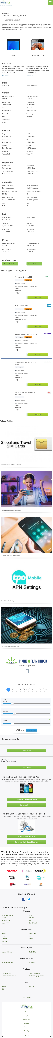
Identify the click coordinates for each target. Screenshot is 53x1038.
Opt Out (26, 1035)
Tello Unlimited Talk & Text (23, 305)
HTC (3, 936)
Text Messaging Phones (36, 976)
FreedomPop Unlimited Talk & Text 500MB (26, 363)
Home (26, 1012)
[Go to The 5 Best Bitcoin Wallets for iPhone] (26, 625)
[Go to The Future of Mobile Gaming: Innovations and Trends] (26, 489)
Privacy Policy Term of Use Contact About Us (26, 1021)
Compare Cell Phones (6, 6)
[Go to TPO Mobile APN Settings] (26, 580)
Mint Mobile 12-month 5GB (23, 277)
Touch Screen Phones (9, 976)
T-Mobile (32, 918)
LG (30, 936)
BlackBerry (32, 933)
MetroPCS (5, 923)
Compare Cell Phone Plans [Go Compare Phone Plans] (26, 799)
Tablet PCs (32, 952)
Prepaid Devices (34, 973)
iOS (3, 989)
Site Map (26, 1031)
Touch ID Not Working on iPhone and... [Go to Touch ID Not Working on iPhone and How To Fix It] (11, 555)
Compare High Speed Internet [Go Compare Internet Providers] (26, 842)
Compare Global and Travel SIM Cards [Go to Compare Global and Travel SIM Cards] (11, 464)
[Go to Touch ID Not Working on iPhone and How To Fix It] (26, 535)
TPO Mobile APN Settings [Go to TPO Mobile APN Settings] (7, 601)
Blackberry (32, 986)
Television (32, 962)
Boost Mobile (33, 923)
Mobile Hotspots (7, 952)
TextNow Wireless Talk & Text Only (26, 334)
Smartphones (6, 973)
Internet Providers (7, 962)
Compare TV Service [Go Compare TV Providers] (26, 836)
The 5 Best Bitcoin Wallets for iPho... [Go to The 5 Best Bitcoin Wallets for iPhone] (10, 646)
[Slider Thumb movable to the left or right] (12, 704)
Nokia (31, 939)
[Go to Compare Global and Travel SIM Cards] (26, 444)
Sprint (4, 918)
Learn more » (6, 76)
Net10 (31, 920)
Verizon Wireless (7, 915)
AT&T (31, 915)
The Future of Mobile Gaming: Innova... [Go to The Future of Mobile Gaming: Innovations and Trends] (11, 510)
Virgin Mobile (6, 920)
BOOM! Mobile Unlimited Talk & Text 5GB (25, 393)
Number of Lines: (26, 685)
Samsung (5, 941)
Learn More (26, 751)
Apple (4, 933)
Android (4, 986)
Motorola (4, 939)
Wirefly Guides (26, 997)
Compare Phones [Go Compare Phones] (26, 805)
